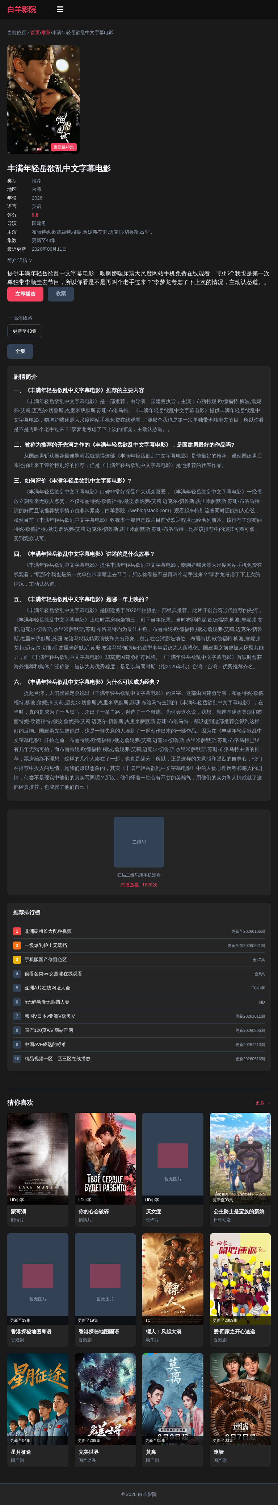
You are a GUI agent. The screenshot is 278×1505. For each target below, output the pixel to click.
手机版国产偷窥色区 (46, 959)
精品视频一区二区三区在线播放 (57, 1058)
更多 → (263, 1103)
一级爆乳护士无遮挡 (46, 945)
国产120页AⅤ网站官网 (49, 1030)
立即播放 (25, 294)
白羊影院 (21, 9)
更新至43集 (25, 331)
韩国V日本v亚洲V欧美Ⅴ (50, 1016)
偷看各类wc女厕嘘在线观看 (53, 973)
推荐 (46, 32)
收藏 (61, 293)
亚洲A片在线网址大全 (47, 988)
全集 (20, 351)
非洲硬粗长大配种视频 (48, 931)
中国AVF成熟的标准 (45, 1044)
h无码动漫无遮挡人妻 (47, 1002)
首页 (35, 32)
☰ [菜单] (60, 9)
